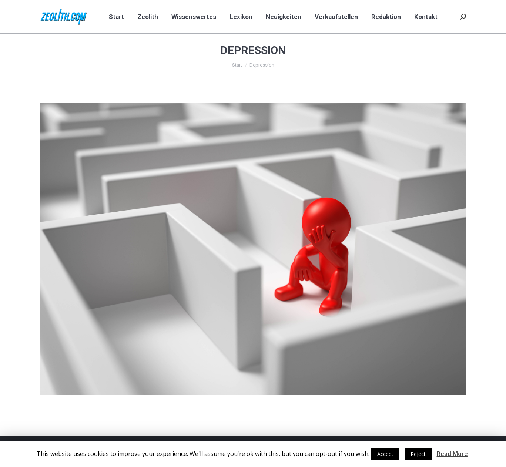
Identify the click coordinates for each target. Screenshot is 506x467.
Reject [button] (418, 453)
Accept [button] (385, 453)
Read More (452, 454)
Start (237, 65)
